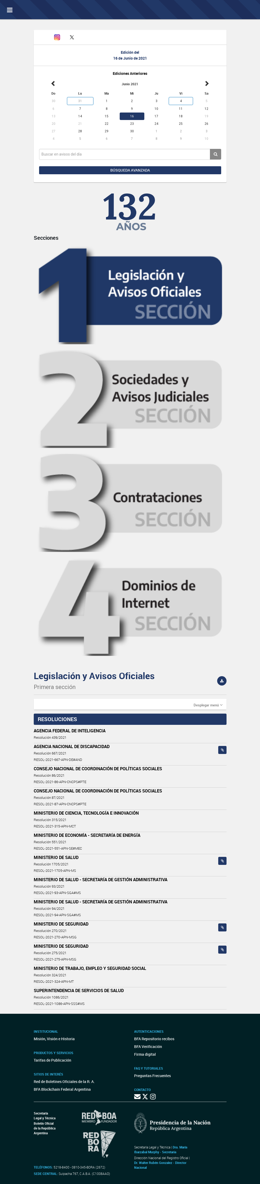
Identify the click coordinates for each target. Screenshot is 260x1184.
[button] (208, 705)
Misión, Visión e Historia (54, 1038)
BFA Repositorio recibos (154, 1038)
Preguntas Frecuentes (152, 1075)
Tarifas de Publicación (52, 1060)
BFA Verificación (148, 1046)
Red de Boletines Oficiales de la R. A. (64, 1081)
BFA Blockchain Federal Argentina (62, 1089)
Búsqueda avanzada (130, 170)
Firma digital (145, 1054)
